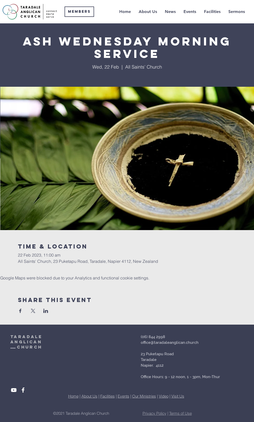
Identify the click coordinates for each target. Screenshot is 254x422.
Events (123, 396)
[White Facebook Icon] (23, 390)
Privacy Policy (154, 413)
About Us (89, 396)
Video (163, 396)
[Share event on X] (33, 311)
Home (73, 396)
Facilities (107, 396)
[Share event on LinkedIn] (45, 311)
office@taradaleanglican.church (170, 342)
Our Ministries (144, 396)
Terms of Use (180, 413)
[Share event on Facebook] (20, 311)
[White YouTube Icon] (13, 390)
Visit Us (177, 396)
